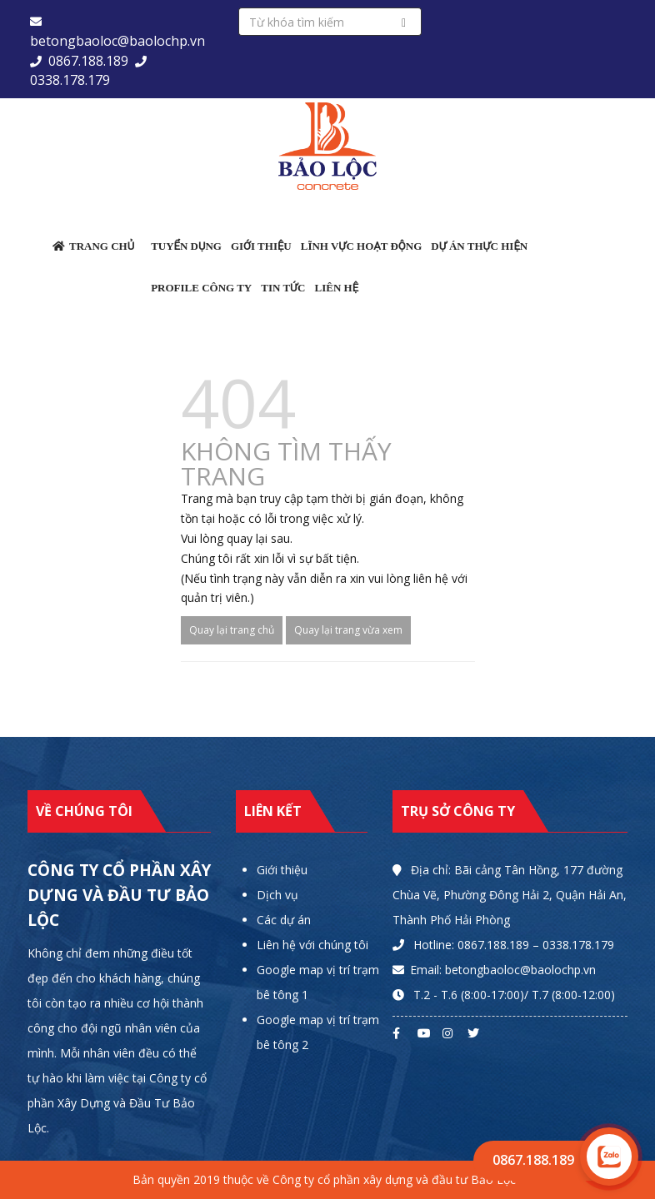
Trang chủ (93, 246)
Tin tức (283, 287)
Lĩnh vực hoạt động (361, 246)
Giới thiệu (261, 246)
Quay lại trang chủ (231, 630)
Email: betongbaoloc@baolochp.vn (503, 970)
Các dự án (284, 920)
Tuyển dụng (186, 246)
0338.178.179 (70, 80)
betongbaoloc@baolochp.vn (117, 41)
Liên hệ (336, 287)
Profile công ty (201, 287)
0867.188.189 (88, 61)
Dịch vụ (277, 895)
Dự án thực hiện (479, 246)
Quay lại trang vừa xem (348, 630)
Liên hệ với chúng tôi (312, 945)
